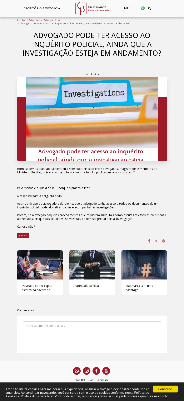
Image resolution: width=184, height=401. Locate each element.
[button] (143, 8)
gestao (23, 235)
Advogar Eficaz (52, 19)
